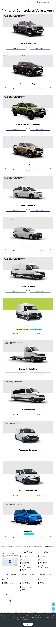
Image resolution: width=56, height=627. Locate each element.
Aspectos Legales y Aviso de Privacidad (9, 612)
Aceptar (28, 624)
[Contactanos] (36, 2)
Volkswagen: (22, 612)
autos (27, 612)
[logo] (28, 4)
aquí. (37, 619)
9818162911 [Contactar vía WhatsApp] (28, 559)
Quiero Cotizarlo (40, 48)
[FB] (10, 598)
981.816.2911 (25, 556)
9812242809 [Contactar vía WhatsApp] (46, 559)
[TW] (10, 601)
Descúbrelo (16, 48)
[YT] (10, 604)
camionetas (32, 612)
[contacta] (10, 562)
